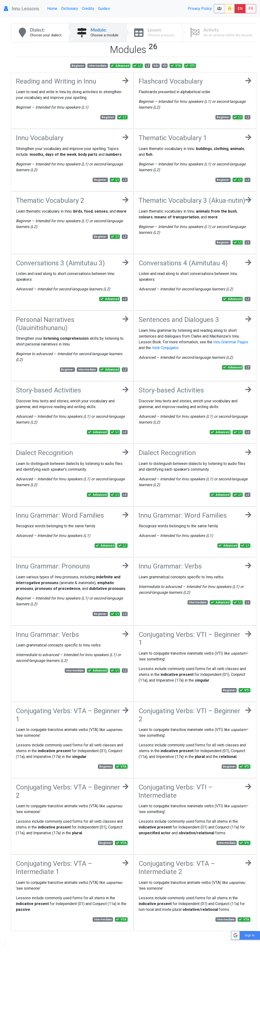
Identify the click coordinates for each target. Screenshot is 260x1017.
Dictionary (69, 8)
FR (250, 8)
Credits (88, 8)
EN (240, 8)
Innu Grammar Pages (230, 342)
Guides (104, 8)
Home (52, 8)
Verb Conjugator (165, 348)
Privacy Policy (200, 8)
